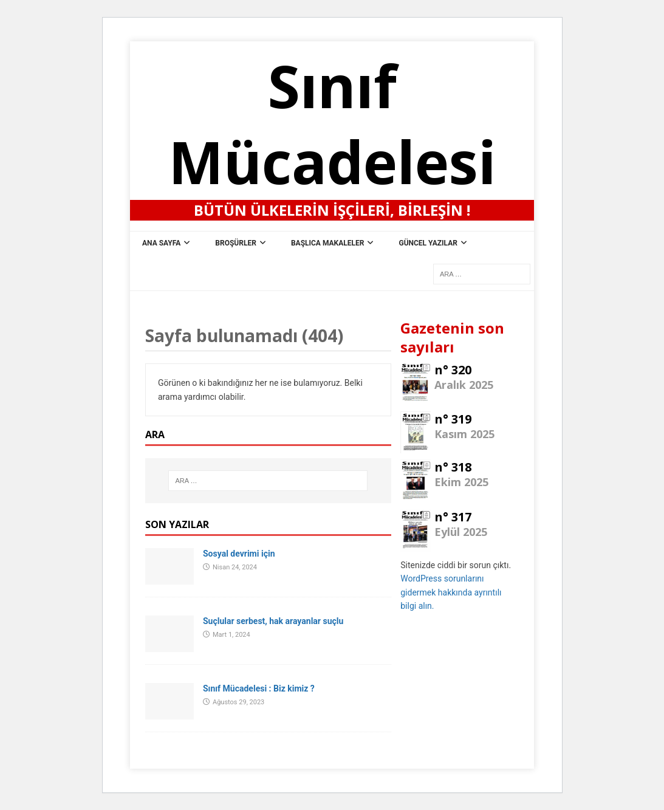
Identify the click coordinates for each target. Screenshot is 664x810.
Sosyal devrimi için (239, 553)
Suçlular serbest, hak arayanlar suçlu (273, 621)
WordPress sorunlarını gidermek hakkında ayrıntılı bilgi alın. (450, 592)
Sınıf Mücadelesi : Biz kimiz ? (259, 688)
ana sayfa (161, 243)
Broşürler (235, 243)
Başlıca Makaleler (328, 243)
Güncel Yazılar (428, 243)
